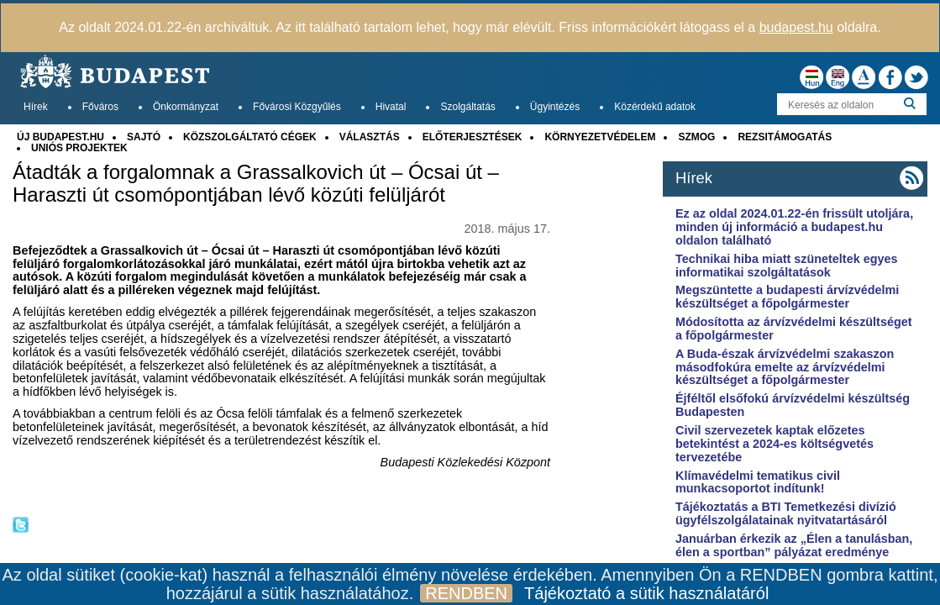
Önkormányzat (185, 107)
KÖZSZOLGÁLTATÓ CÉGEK (250, 137)
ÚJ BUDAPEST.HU (60, 137)
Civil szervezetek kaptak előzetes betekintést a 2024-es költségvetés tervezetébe (774, 444)
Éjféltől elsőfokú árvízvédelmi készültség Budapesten (792, 405)
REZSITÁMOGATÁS (785, 137)
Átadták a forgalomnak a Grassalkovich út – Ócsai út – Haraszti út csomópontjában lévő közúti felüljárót (256, 183)
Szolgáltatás (467, 107)
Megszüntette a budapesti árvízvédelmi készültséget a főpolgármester (787, 296)
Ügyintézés (555, 107)
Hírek (36, 107)
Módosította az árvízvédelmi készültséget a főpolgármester (793, 328)
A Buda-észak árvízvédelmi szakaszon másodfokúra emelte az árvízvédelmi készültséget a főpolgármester (784, 367)
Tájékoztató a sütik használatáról (646, 593)
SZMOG (696, 137)
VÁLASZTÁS (369, 137)
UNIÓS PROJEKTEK (79, 148)
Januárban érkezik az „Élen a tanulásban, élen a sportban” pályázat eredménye (793, 545)
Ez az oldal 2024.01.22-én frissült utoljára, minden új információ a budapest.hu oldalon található (794, 227)
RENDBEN (466, 593)
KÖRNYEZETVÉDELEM (599, 137)
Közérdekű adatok (655, 107)
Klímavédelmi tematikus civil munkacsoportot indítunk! (757, 482)
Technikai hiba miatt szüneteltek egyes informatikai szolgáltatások (786, 265)
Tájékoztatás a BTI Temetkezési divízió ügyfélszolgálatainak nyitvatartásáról (785, 513)
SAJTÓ (143, 137)
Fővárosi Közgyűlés (297, 107)
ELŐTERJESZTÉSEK (473, 137)
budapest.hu (796, 27)
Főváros (100, 107)
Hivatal (391, 107)
